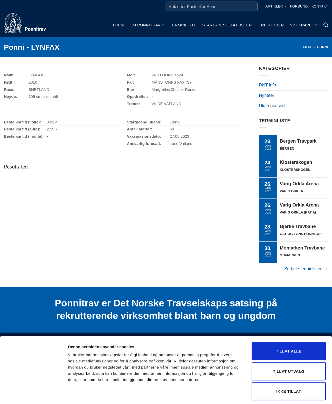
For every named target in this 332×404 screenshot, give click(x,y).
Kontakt (320, 6)
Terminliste (183, 25)
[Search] (325, 25)
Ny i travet (303, 25)
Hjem (118, 25)
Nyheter (266, 95)
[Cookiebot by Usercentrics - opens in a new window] (33, 394)
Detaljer (276, 394)
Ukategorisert (272, 105)
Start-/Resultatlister (228, 25)
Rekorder (272, 25)
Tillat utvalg (288, 348)
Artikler (275, 6)
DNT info (267, 85)
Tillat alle (288, 328)
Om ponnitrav (146, 25)
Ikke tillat (288, 368)
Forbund (299, 6)
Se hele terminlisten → (306, 268)
